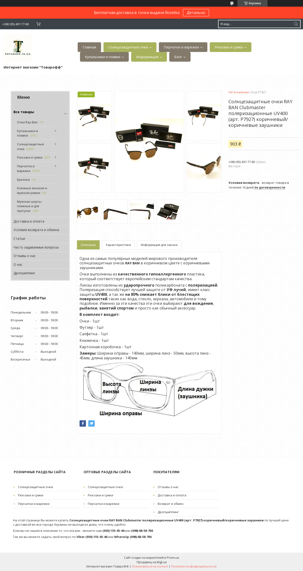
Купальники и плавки (102, 56)
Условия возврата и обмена (36, 230)
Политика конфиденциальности (194, 566)
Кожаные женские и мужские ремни (32, 190)
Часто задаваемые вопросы (36, 247)
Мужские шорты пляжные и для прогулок (29, 206)
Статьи (19, 238)
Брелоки (23, 179)
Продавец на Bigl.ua (152, 562)
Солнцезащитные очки (128, 47)
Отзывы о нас (24, 255)
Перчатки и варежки (181, 47)
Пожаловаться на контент (150, 566)
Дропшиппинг (24, 273)
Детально (196, 12)
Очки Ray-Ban (27, 122)
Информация (147, 56)
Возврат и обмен (170, 504)
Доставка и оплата (28, 221)
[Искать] (296, 24)
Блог (178, 56)
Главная (89, 47)
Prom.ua (173, 557)
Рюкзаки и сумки (229, 47)
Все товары (23, 112)
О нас (17, 264)
